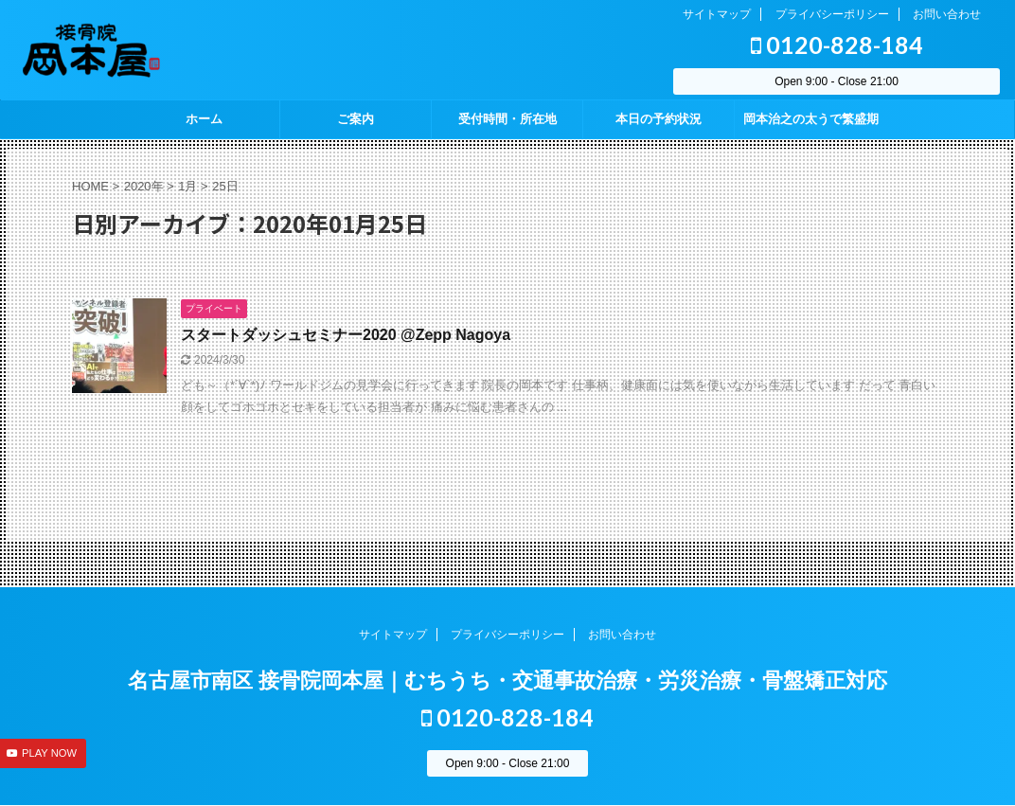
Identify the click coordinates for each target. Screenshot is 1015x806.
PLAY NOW (49, 753)
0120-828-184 (837, 44)
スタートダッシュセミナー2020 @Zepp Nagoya (345, 335)
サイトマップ (717, 14)
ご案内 (355, 119)
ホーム (204, 119)
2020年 (144, 186)
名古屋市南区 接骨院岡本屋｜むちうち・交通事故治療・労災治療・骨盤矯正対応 (507, 680)
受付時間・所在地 (507, 119)
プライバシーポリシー (832, 14)
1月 (187, 186)
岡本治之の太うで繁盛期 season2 (811, 125)
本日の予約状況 (658, 119)
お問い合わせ (947, 14)
